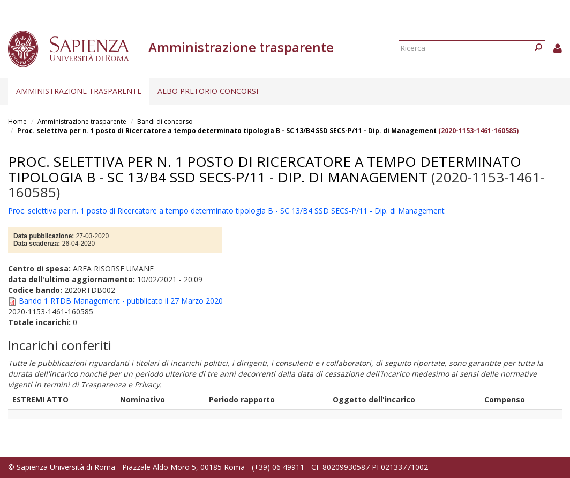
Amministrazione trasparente (78, 91)
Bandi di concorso (165, 121)
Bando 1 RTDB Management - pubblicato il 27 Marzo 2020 (121, 301)
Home (17, 121)
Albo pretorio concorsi (208, 91)
